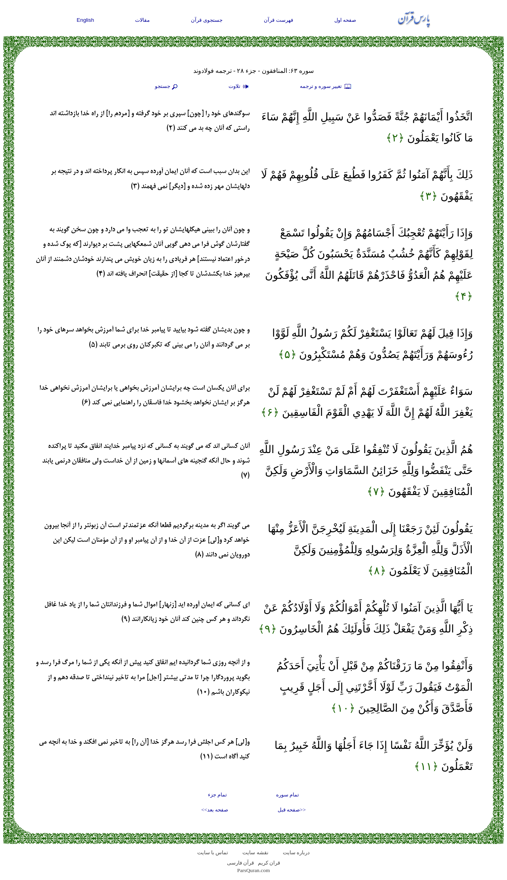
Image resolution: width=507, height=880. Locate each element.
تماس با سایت (213, 852)
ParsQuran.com (253, 870)
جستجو (167, 87)
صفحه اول (345, 20)
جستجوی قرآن (207, 20)
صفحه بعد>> (214, 810)
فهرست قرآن (278, 20)
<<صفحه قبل (292, 810)
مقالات (142, 20)
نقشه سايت (255, 852)
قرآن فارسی (240, 863)
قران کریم (269, 863)
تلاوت (240, 87)
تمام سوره (287, 795)
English (85, 20)
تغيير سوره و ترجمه (326, 87)
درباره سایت (296, 852)
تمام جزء (217, 795)
